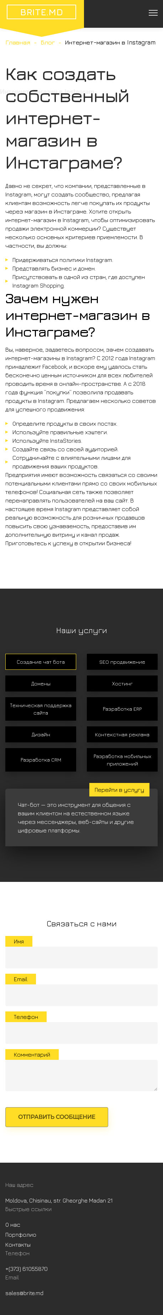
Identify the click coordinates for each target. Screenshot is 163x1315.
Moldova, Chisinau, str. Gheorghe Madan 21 (59, 1200)
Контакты (18, 1244)
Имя (19, 941)
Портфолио (20, 1234)
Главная (17, 42)
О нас (12, 1224)
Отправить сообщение (56, 1117)
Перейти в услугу (119, 790)
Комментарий (32, 1054)
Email (20, 979)
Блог (48, 42)
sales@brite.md (24, 1293)
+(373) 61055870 (26, 1269)
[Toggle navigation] (152, 12)
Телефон (26, 1017)
